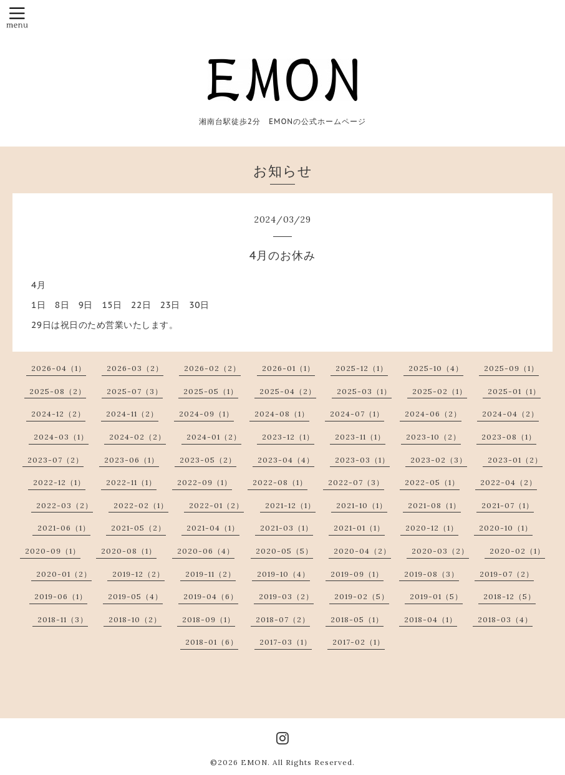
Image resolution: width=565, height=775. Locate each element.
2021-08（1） (434, 505)
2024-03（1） (61, 436)
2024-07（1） (357, 413)
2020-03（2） (440, 551)
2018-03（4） (505, 619)
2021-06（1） (63, 527)
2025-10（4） (435, 368)
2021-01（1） (359, 527)
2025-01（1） (514, 391)
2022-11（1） (131, 482)
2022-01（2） (216, 505)
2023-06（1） (131, 460)
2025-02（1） (439, 391)
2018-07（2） (283, 619)
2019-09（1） (357, 574)
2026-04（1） (58, 368)
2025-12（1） (362, 368)
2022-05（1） (432, 482)
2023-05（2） (208, 460)
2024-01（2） (213, 436)
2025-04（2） (287, 391)
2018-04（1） (430, 619)
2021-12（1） (290, 505)
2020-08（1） (129, 551)
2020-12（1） (431, 527)
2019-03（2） (286, 596)
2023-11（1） (360, 436)
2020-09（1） (52, 551)
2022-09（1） (204, 482)
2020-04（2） (362, 551)
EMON (254, 762)
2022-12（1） (59, 482)
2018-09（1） (208, 619)
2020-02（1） (517, 551)
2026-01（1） (288, 368)
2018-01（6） (211, 642)
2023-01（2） (515, 460)
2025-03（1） (364, 391)
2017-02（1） (358, 642)
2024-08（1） (281, 413)
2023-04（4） (286, 460)
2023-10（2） (433, 436)
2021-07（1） (507, 505)
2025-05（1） (210, 391)
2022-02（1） (140, 505)
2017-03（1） (285, 642)
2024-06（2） (433, 413)
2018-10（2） (135, 619)
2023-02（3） (438, 460)
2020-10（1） (506, 527)
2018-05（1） (357, 619)
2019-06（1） (60, 596)
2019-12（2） (138, 574)
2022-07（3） (356, 482)
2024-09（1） (206, 413)
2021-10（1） (361, 505)
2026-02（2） (212, 368)
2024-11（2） (132, 413)
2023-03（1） (362, 460)
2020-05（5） (284, 551)
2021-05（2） (138, 527)
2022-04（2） (508, 482)
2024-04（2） (510, 413)
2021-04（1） (212, 527)
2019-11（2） (210, 574)
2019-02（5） (361, 596)
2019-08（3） (431, 574)
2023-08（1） (508, 436)
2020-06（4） (205, 551)
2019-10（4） (283, 574)
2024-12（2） (58, 413)
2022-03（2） (64, 505)
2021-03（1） (286, 527)
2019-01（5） (436, 596)
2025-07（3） (135, 391)
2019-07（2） (507, 574)
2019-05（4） (135, 596)
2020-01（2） (64, 574)
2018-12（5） (509, 596)
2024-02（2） (137, 436)
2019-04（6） (210, 596)
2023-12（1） (288, 436)
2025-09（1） (511, 368)
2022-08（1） (280, 482)
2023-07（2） (55, 460)
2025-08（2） (57, 391)
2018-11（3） (62, 619)
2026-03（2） (135, 368)
